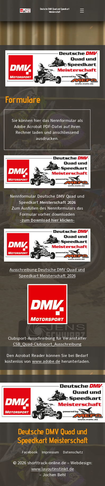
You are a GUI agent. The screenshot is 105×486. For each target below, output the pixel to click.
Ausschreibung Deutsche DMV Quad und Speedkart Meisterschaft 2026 (47, 273)
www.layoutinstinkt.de (52, 469)
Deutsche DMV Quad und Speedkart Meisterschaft (54, 10)
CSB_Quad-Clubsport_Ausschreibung (47, 344)
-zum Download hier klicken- (47, 220)
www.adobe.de (46, 361)
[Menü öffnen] (82, 10)
